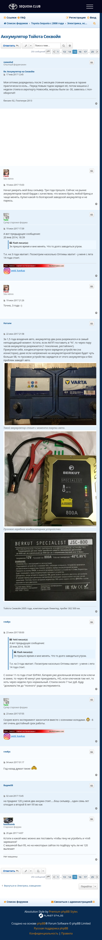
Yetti (5, 219)
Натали (7, 323)
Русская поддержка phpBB (51, 928)
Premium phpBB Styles (63, 912)
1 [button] (57, 51)
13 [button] (64, 51)
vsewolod (8, 62)
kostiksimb (9, 824)
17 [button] (85, 51)
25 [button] (92, 51)
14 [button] (69, 51)
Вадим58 (8, 785)
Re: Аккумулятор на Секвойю (18, 71)
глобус (6, 622)
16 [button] (80, 51)
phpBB (41, 923)
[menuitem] (21, 17)
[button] (48, 52)
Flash (6, 176)
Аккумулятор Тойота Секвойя (31, 36)
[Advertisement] (51, 137)
